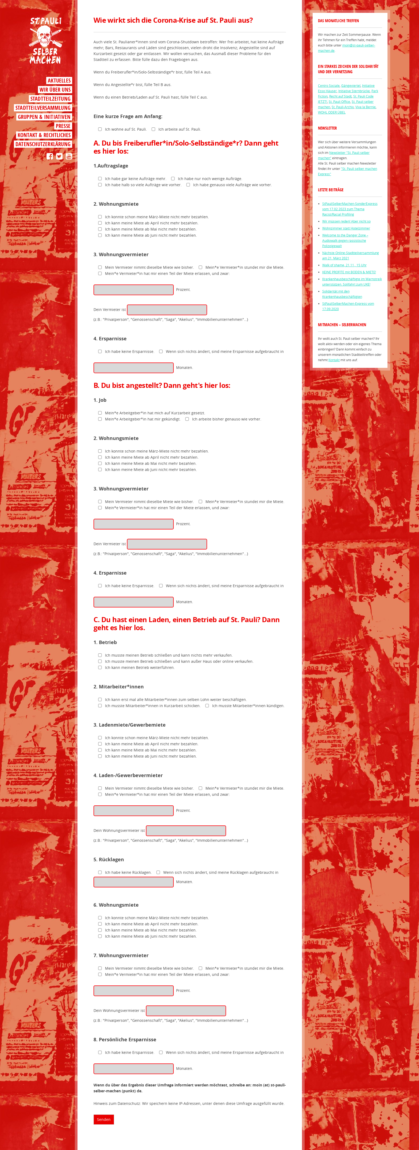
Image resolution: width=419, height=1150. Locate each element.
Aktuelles (59, 80)
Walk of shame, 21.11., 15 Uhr (344, 265)
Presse (63, 126)
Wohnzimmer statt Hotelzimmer (346, 228)
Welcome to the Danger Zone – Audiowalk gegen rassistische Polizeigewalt (345, 240)
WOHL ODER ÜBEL (332, 112)
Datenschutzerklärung (43, 144)
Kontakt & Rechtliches (44, 135)
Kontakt (334, 360)
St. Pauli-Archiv (343, 107)
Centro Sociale (329, 85)
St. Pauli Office (339, 101)
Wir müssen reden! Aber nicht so (346, 221)
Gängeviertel (350, 85)
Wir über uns (55, 89)
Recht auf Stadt (340, 96)
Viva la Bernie (365, 107)
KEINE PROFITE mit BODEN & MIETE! (349, 272)
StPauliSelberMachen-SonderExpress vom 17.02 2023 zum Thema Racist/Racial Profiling (350, 208)
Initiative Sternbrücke (354, 91)
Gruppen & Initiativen (44, 116)
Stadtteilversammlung (43, 107)
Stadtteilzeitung (50, 98)
